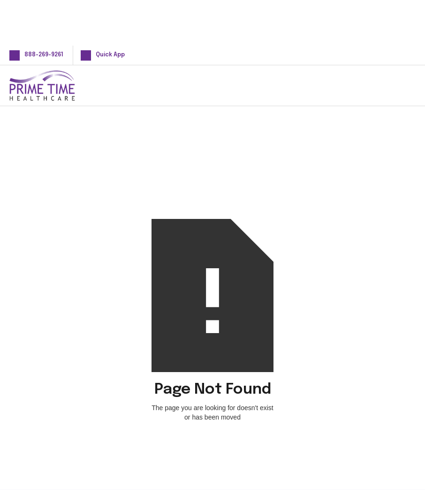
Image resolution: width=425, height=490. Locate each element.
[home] (57, 85)
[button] (401, 85)
